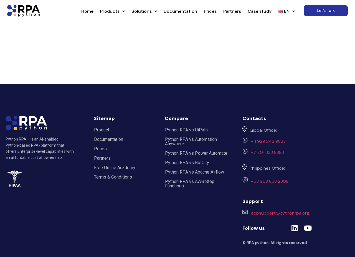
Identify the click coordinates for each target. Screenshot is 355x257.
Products (112, 11)
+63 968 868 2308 (269, 181)
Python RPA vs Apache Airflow (194, 172)
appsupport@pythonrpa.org (280, 213)
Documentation (180, 11)
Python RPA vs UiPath (186, 130)
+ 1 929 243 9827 (268, 141)
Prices (210, 11)
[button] (112, 11)
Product (101, 130)
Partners (232, 11)
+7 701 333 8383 (267, 152)
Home (87, 11)
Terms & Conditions (113, 177)
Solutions (144, 11)
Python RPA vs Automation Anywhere (191, 141)
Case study (260, 11)
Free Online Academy (114, 167)
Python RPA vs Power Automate (196, 153)
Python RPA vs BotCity (187, 162)
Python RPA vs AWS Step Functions (189, 184)
